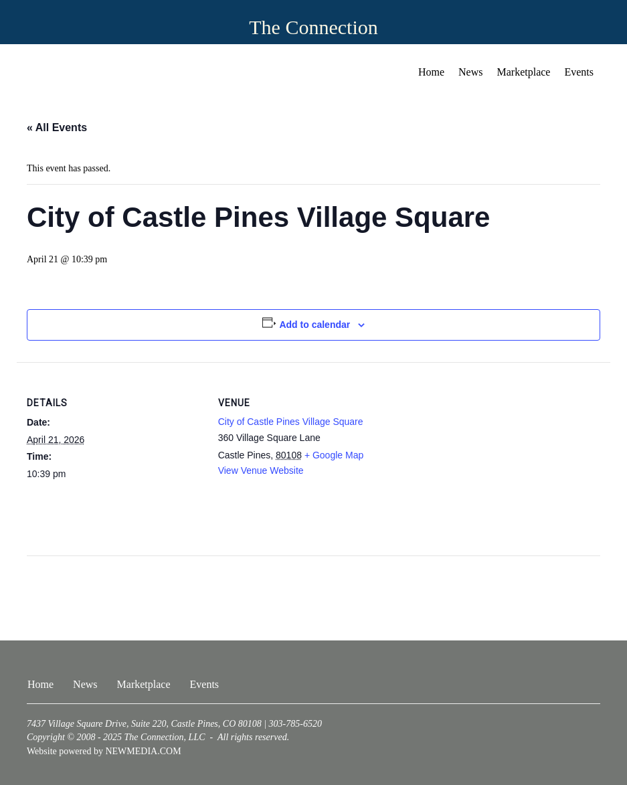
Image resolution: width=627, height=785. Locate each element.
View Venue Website (261, 470)
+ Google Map (333, 455)
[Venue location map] (479, 454)
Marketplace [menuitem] (524, 72)
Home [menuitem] (431, 72)
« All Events (57, 127)
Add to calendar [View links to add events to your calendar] (314, 324)
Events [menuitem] (579, 72)
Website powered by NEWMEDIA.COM (104, 751)
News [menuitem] (470, 72)
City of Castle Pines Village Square (290, 421)
